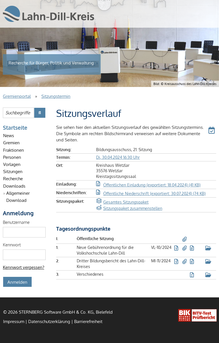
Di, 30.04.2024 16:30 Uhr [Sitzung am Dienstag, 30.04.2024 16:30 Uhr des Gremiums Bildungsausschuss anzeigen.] (118, 157)
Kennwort (12, 244)
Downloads (14, 186)
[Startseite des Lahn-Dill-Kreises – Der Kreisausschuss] (48, 14)
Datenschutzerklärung (49, 321)
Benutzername (16, 222)
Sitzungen (13, 171)
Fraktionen (13, 150)
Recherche (13, 178)
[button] (212, 131)
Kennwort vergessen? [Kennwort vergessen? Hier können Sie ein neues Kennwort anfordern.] (23, 267)
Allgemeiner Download (18, 196)
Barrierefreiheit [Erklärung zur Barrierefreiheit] (88, 321)
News (8, 135)
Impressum (13, 321)
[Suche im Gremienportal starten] (40, 112)
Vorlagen (12, 164)
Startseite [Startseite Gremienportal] (15, 127)
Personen (12, 157)
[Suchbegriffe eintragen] (18, 112)
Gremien (11, 142)
